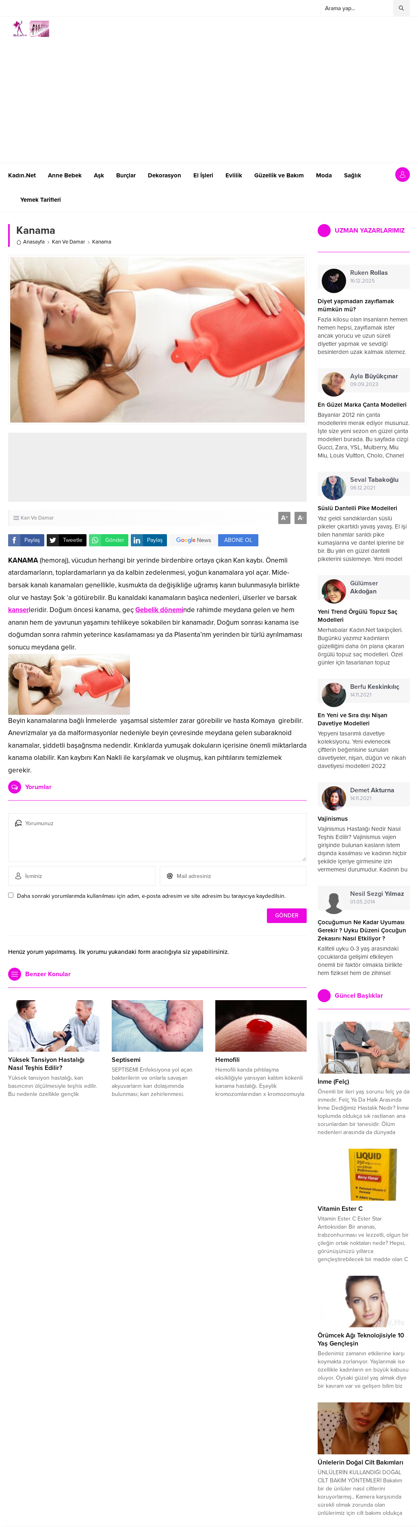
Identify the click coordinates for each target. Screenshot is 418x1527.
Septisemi (126, 1060)
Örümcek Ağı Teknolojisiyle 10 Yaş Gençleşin (361, 1339)
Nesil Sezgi (377, 894)
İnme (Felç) (333, 1082)
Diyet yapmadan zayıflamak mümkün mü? (356, 305)
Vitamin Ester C (340, 1209)
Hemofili (227, 1060)
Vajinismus (333, 818)
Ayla (374, 376)
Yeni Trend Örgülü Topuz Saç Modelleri (357, 615)
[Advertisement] (172, 467)
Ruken (369, 273)
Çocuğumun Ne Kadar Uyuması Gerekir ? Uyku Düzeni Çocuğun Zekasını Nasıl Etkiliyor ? (362, 930)
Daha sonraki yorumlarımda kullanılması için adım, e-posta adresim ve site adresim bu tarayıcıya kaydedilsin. (151, 896)
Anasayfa (30, 242)
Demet (372, 790)
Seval (374, 480)
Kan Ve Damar (68, 242)
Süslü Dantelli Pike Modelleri (357, 508)
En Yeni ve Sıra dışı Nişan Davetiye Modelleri (353, 719)
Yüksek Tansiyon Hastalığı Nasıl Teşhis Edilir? (46, 1064)
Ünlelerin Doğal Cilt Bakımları (360, 1462)
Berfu (374, 687)
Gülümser (364, 587)
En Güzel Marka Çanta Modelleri (362, 404)
